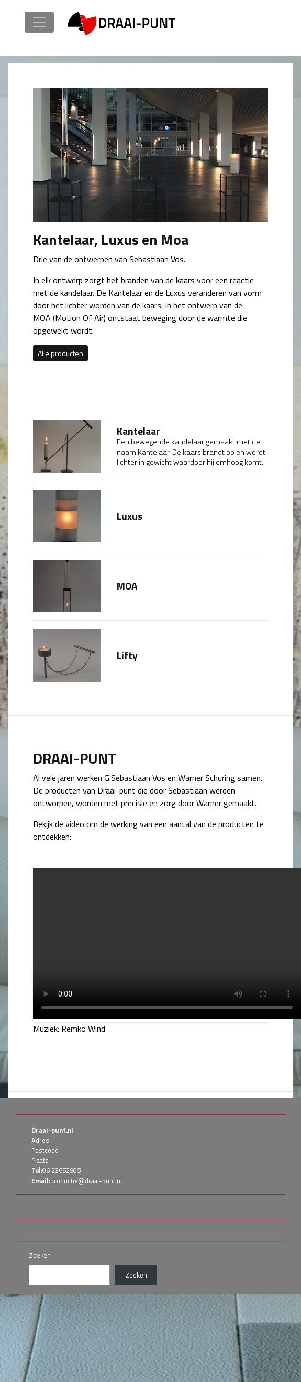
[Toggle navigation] (39, 22)
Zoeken (40, 1255)
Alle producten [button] (60, 353)
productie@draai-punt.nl (86, 1180)
